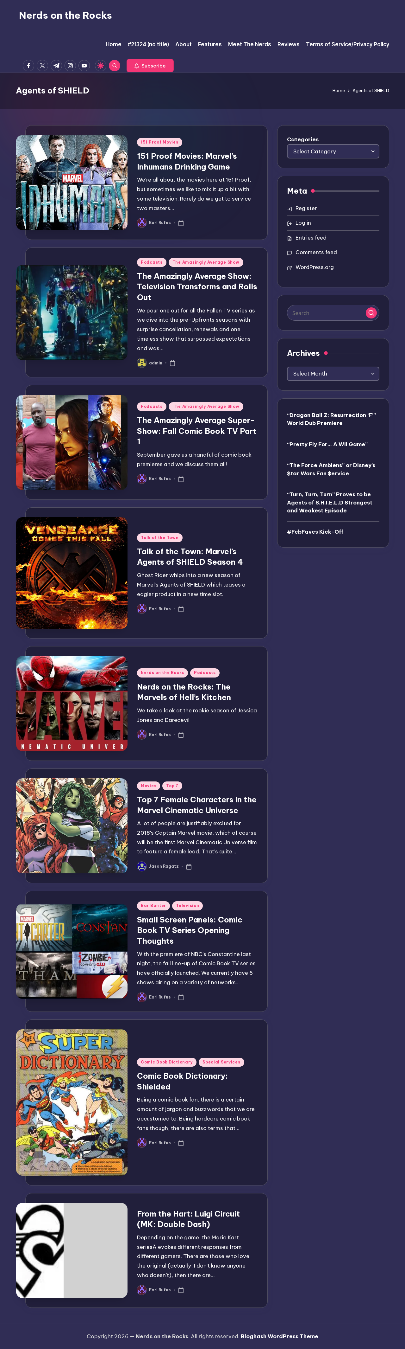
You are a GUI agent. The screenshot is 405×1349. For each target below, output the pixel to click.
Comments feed (316, 252)
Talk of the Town (160, 537)
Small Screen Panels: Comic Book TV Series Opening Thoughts (189, 930)
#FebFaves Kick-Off (315, 531)
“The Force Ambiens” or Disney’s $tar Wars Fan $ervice (331, 469)
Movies (148, 785)
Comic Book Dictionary (167, 1062)
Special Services (221, 1062)
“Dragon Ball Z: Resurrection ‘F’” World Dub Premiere (331, 419)
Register (306, 208)
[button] (150, 65)
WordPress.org (315, 267)
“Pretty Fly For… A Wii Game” (327, 444)
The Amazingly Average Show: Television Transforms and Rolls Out (197, 286)
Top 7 (172, 785)
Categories (303, 139)
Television (187, 905)
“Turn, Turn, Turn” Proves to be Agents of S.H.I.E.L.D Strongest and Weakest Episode (329, 502)
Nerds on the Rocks (65, 15)
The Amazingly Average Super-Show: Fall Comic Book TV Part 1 (196, 430)
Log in (303, 222)
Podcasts (152, 262)
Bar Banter (153, 905)
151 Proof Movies (159, 142)
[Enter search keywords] (333, 313)
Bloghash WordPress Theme (279, 1336)
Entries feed (311, 237)
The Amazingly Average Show (206, 262)
